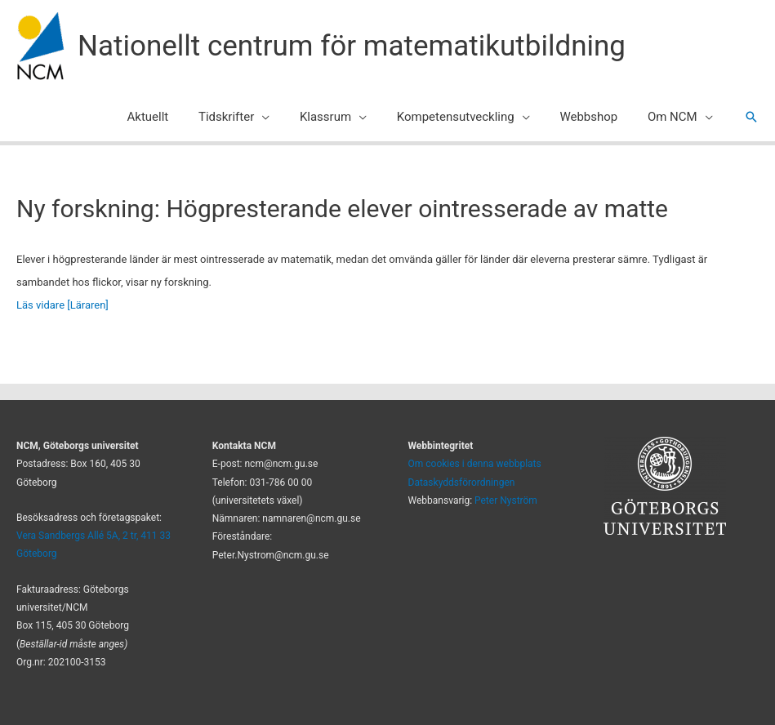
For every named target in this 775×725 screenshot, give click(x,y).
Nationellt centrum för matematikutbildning (352, 46)
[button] (751, 116)
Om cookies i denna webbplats (474, 463)
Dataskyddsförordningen (461, 482)
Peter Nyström (505, 500)
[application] (286, 116)
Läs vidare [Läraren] (62, 305)
